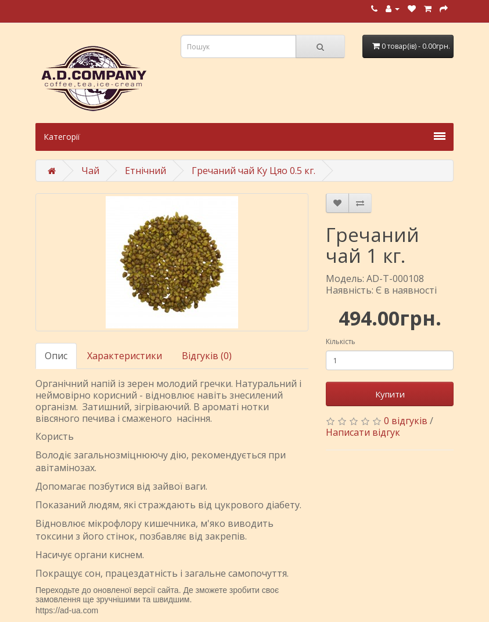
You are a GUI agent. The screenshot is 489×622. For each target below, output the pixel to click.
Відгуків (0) (207, 355)
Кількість (340, 341)
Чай (90, 170)
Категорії (244, 136)
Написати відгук (363, 432)
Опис (56, 355)
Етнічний (145, 170)
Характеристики (124, 355)
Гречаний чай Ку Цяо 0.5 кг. (253, 170)
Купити (390, 394)
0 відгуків (405, 420)
